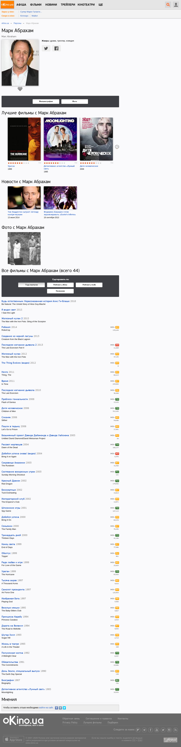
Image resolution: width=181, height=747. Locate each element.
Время (5, 381)
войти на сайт (46, 707)
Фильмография (46, 101)
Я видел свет (9, 310)
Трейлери (68, 4)
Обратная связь (71, 718)
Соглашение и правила (99, 718)
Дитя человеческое (89, 166)
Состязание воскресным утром (18, 472)
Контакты (123, 718)
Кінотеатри (86, 4)
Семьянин (7, 526)
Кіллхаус (24, 16)
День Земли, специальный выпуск (21, 671)
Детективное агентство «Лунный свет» (23, 689)
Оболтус (6, 553)
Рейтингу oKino (60, 285)
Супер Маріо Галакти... (31, 12)
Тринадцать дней (11, 535)
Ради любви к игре (12, 562)
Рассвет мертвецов (12, 444)
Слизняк (6, 417)
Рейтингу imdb (89, 285)
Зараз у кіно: (8, 12)
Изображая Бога (11, 598)
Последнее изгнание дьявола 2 (19, 345)
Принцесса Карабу (12, 617)
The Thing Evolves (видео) (15, 363)
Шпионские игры (11, 508)
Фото (74, 101)
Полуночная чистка (12, 653)
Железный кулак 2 (12, 318)
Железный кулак (11, 354)
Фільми (35, 4)
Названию (60, 291)
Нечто (5, 372)
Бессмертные (9, 490)
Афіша (21, 4)
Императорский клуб (13, 499)
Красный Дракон (11, 481)
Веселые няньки (11, 608)
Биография (8, 680)
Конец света (8, 544)
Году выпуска (31, 285)
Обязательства (10, 662)
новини (51, 4)
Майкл (35, 16)
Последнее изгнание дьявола (18, 390)
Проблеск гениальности (15, 399)
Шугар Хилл (8, 635)
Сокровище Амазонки (13, 463)
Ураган (11, 166)
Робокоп (6, 327)
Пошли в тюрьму (11, 426)
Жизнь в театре (10, 644)
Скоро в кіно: (8, 16)
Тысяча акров (9, 580)
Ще (101, 4)
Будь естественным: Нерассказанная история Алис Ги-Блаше (36, 301)
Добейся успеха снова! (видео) (19, 453)
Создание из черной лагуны (17, 336)
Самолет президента (13, 589)
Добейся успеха (10, 517)
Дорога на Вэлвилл (12, 626)
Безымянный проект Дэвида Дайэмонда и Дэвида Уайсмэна (35, 435)
